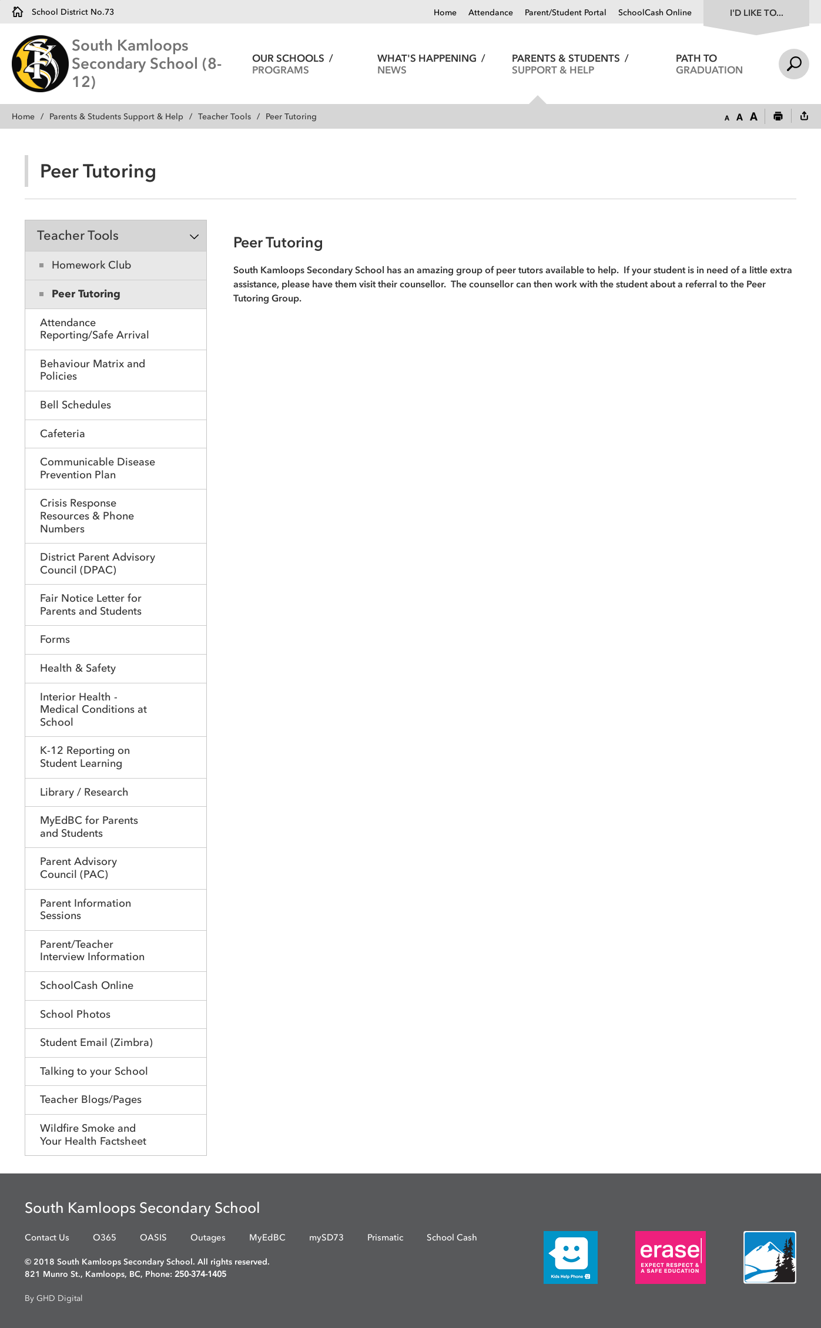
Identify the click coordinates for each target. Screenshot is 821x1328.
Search (794, 64)
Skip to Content (0, 0)
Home (445, 13)
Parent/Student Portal (565, 13)
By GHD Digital (54, 1298)
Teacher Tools (224, 117)
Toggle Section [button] (194, 236)
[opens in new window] (553, 1257)
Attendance (490, 13)
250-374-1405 (200, 1274)
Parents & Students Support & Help (116, 117)
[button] (727, 117)
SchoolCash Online (655, 13)
